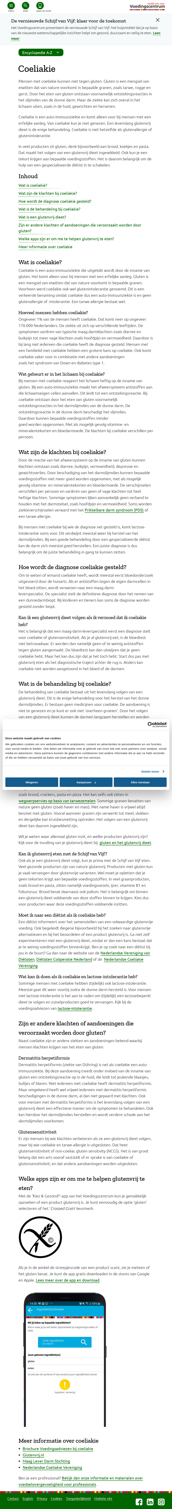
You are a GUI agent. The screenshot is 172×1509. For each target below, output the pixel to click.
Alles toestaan (140, 782)
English (28, 1498)
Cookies (56, 1498)
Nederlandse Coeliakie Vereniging (52, 1467)
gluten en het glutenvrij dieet (125, 842)
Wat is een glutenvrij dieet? (42, 216)
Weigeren (32, 782)
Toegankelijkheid (78, 1498)
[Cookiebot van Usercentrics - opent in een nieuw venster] (150, 725)
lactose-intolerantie (75, 1008)
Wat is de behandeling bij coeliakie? (49, 208)
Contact (13, 1498)
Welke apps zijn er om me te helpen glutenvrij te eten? (66, 238)
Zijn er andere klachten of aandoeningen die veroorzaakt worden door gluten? (80, 227)
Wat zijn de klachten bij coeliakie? (48, 193)
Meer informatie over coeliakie (45, 246)
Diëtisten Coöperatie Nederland (64, 959)
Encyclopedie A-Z (42, 52)
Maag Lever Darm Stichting (46, 1460)
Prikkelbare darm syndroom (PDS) (114, 509)
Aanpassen (86, 782)
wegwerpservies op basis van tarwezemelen (57, 800)
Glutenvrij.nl (33, 1454)
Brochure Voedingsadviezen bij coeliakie (58, 1448)
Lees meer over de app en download (67, 1280)
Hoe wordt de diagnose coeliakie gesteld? (55, 201)
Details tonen (150, 771)
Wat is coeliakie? (33, 185)
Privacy (42, 1498)
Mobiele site (103, 1498)
